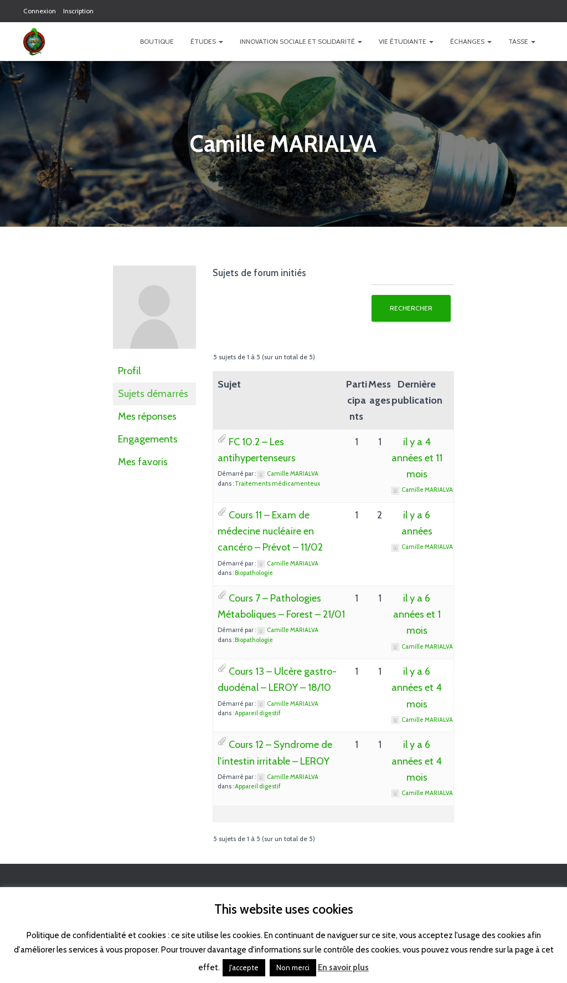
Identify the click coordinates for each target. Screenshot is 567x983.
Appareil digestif (258, 713)
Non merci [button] (293, 967)
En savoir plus (343, 967)
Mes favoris (143, 462)
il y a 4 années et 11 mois (416, 458)
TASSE (521, 41)
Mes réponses (147, 416)
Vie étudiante (406, 41)
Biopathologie (254, 573)
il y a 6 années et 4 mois (416, 687)
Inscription (78, 11)
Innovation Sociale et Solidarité (301, 41)
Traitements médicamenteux (277, 483)
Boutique (157, 41)
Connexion (39, 11)
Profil (129, 371)
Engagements (148, 439)
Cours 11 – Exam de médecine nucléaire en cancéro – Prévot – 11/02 (270, 531)
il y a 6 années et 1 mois (417, 614)
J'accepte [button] (244, 967)
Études (206, 41)
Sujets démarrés (153, 394)
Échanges (471, 41)
